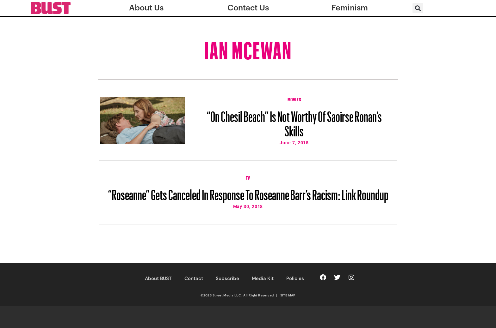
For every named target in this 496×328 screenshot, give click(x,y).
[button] (417, 8)
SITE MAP (287, 295)
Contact (193, 278)
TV (248, 177)
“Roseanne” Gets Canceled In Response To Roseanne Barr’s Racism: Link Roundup (248, 192)
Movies (294, 99)
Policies (295, 278)
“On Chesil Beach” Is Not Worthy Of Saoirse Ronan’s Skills (294, 121)
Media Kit (263, 278)
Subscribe (227, 278)
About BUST (158, 278)
